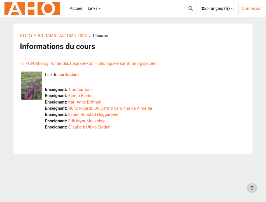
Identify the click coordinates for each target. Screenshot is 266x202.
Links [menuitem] (93, 8)
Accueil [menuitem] (76, 8)
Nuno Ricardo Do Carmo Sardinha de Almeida (110, 108)
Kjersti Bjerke (80, 95)
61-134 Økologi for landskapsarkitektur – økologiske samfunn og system (89, 63)
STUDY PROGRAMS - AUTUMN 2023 (53, 35)
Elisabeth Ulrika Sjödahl (89, 127)
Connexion (252, 8)
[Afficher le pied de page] (252, 188)
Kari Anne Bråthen (84, 102)
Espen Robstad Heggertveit (93, 114)
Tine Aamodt (80, 89)
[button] (190, 8)
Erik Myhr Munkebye (86, 120)
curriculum (69, 74)
